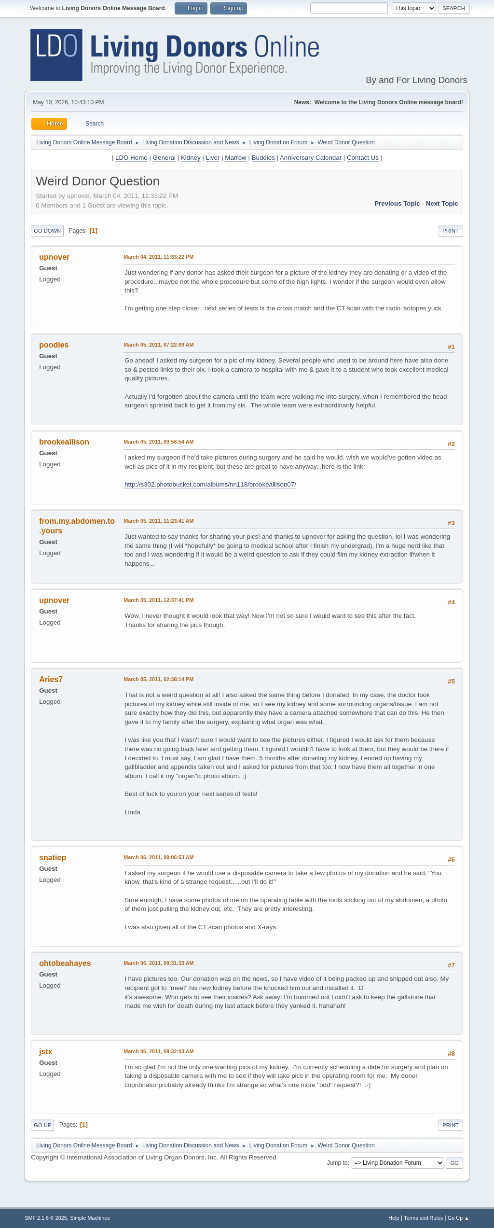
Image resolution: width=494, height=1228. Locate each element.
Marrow (235, 157)
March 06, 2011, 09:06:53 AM (158, 857)
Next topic (442, 203)
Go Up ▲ (458, 1218)
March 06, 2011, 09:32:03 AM (158, 1051)
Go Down (47, 231)
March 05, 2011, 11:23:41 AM (158, 521)
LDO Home (131, 157)
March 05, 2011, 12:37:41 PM (158, 600)
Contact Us (363, 157)
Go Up (42, 1125)
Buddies (263, 157)
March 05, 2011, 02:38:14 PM (158, 679)
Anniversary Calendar (311, 157)
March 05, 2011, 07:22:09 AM (158, 345)
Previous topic (397, 203)
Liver (213, 157)
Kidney (191, 157)
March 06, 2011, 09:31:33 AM (158, 963)
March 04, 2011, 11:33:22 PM (158, 257)
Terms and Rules (423, 1218)
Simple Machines (90, 1218)
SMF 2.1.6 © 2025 (46, 1218)
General (164, 157)
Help (393, 1218)
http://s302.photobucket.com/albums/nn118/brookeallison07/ (210, 484)
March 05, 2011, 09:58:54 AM (158, 442)
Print (450, 231)
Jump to (337, 1162)
